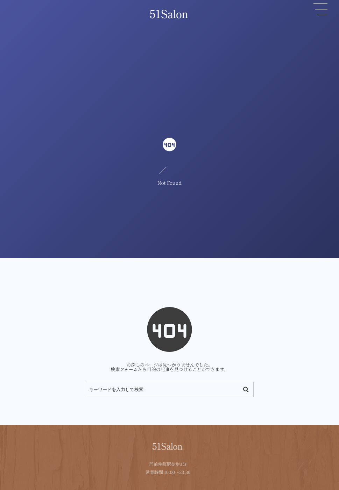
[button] (320, 9)
